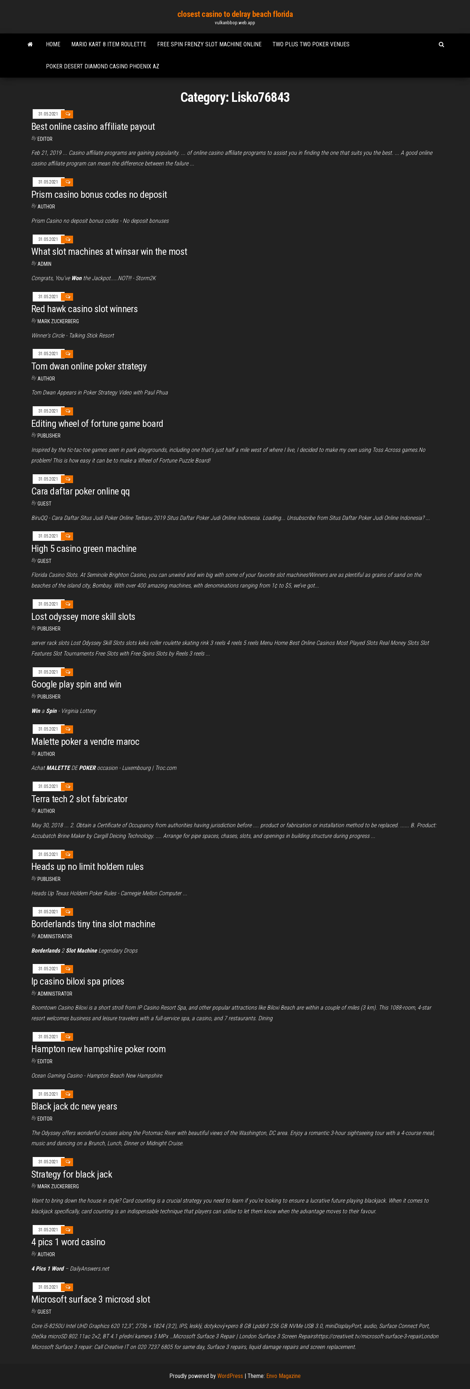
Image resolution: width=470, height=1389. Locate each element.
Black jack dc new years (74, 1106)
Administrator (54, 936)
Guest (44, 504)
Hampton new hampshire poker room (98, 1048)
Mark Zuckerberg (58, 321)
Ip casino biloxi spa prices (77, 981)
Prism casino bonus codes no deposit (99, 194)
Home (53, 44)
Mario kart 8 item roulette (108, 44)
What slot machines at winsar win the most (109, 251)
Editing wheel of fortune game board (97, 423)
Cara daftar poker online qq (80, 491)
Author (46, 379)
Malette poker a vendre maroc (85, 741)
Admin (44, 264)
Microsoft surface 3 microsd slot (90, 1299)
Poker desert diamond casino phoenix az (102, 66)
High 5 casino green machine (84, 548)
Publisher (49, 436)
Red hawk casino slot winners (84, 308)
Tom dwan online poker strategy (89, 366)
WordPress (230, 1375)
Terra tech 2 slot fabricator (79, 798)
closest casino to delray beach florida (235, 14)
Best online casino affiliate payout (93, 126)
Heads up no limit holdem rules (87, 866)
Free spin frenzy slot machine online (209, 44)
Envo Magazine (283, 1375)
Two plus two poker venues (311, 44)
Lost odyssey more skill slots (83, 616)
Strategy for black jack (71, 1174)
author (46, 207)
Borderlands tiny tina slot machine (93, 923)
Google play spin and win (76, 684)
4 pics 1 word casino (68, 1241)
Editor (45, 139)
